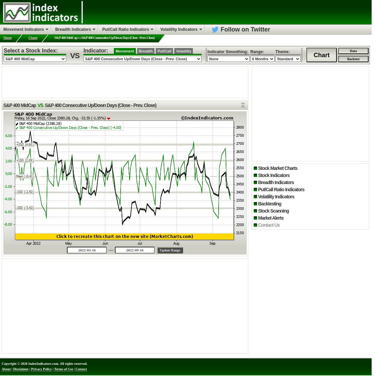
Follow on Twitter (245, 29)
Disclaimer (21, 369)
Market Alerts (270, 218)
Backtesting (269, 203)
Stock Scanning (273, 211)
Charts (32, 38)
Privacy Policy (41, 369)
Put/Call (164, 51)
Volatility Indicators (276, 196)
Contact (81, 369)
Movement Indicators (23, 29)
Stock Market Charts (277, 168)
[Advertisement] (125, 81)
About (6, 369)
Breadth (146, 51)
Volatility (183, 51)
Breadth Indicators (276, 182)
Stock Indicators (274, 175)
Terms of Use (63, 369)
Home (7, 38)
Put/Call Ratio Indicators (281, 189)
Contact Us (269, 225)
